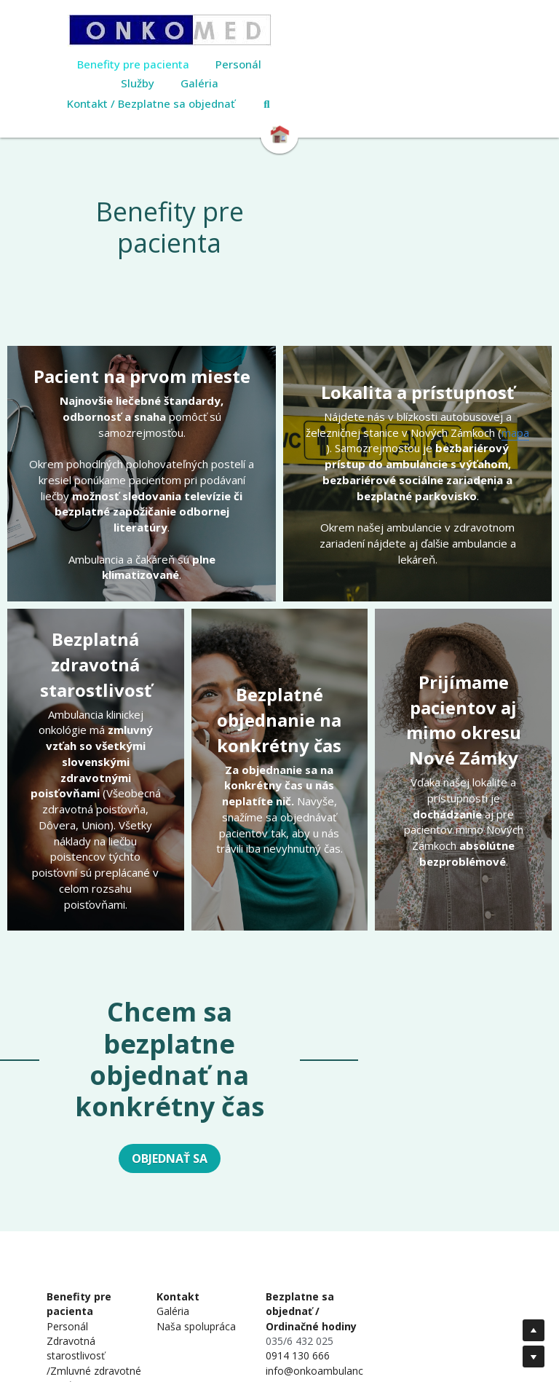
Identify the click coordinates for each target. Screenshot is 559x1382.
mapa (515, 381)
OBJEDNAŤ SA (279, 1046)
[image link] (279, 31)
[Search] (376, 85)
